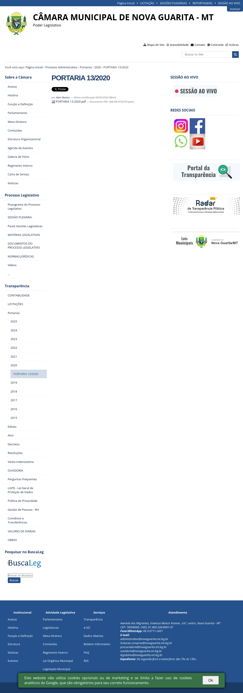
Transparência (17, 286)
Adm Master (63, 97)
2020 (97, 67)
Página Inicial (126, 3)
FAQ (86, 652)
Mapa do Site (156, 45)
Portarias (86, 67)
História (13, 628)
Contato (200, 45)
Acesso (12, 619)
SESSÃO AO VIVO (229, 3)
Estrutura (14, 644)
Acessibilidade (179, 45)
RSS (86, 661)
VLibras (234, 45)
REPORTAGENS (202, 3)
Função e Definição (20, 636)
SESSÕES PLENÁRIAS (173, 3)
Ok (210, 680)
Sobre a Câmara (18, 77)
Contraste (217, 45)
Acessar (235, 9)
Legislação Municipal (56, 669)
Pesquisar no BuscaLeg (24, 552)
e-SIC (87, 628)
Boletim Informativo (97, 644)
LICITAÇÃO (147, 3)
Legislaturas (51, 628)
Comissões (50, 644)
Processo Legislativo (22, 195)
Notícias (13, 652)
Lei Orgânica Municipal (58, 661)
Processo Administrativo (61, 67)
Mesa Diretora (52, 636)
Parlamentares (52, 619)
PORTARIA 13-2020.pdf (69, 101)
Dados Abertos (93, 636)
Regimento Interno (55, 652)
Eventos (13, 661)
